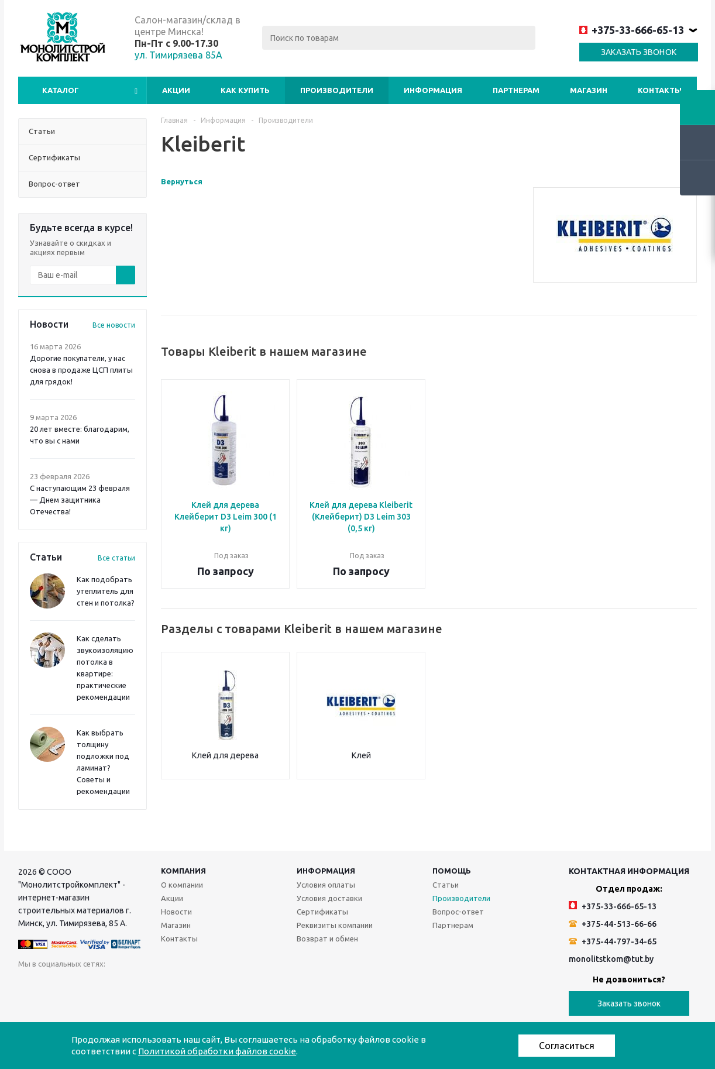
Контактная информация (629, 871)
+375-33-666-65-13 (631, 30)
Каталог (60, 90)
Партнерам (516, 90)
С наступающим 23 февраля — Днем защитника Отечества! (80, 499)
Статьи (445, 885)
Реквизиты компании (335, 925)
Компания (183, 871)
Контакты (660, 90)
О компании (182, 885)
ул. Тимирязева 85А (178, 55)
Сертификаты (322, 912)
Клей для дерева (225, 755)
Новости (176, 912)
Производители (336, 90)
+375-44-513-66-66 (612, 924)
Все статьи (116, 558)
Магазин (588, 90)
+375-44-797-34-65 (612, 941)
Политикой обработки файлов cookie (217, 1051)
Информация (433, 90)
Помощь (451, 871)
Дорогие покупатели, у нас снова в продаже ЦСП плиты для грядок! (81, 370)
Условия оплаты (326, 885)
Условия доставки (329, 898)
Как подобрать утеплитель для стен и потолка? (106, 591)
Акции (176, 90)
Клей (361, 755)
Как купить (245, 90)
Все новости (113, 325)
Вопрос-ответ (458, 912)
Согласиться (566, 1045)
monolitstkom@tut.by (611, 959)
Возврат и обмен (327, 938)
